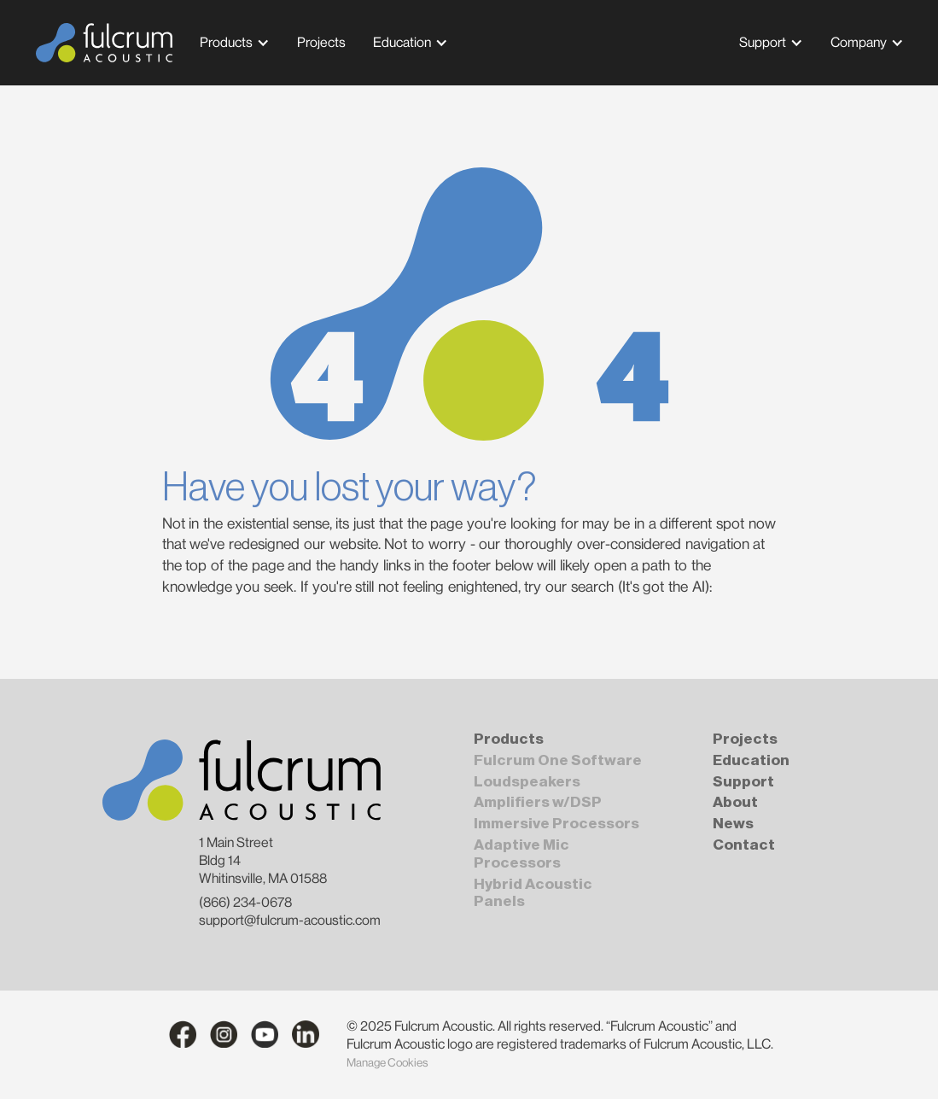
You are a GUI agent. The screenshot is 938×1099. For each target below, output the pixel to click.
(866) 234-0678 (245, 902)
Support (762, 42)
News (733, 823)
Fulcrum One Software (558, 760)
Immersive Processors (556, 823)
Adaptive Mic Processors (521, 854)
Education (402, 42)
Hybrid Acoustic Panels (533, 893)
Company (858, 42)
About (735, 802)
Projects (745, 739)
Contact (744, 845)
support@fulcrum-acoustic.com (290, 920)
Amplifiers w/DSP (538, 802)
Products (226, 42)
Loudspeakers (527, 782)
